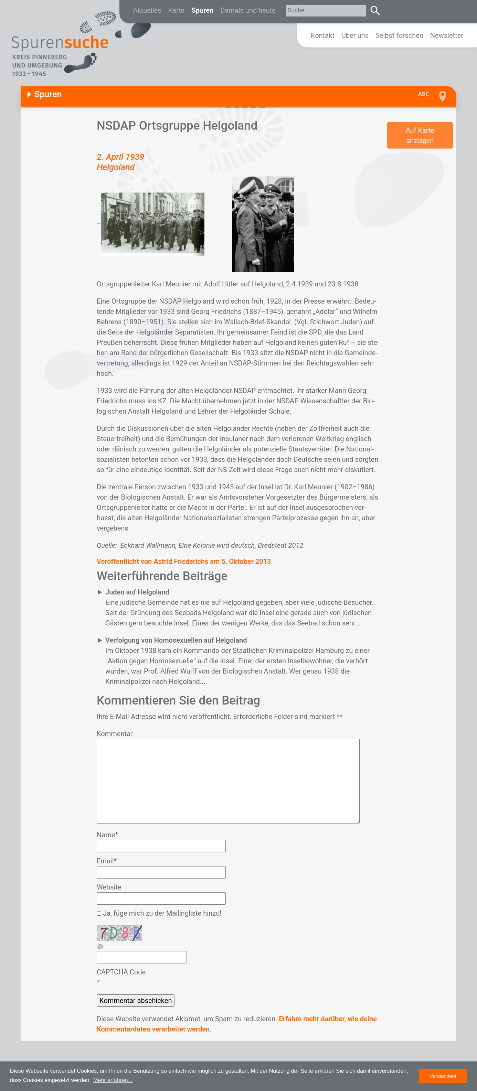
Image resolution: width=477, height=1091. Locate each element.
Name (107, 835)
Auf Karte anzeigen (420, 135)
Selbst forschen (399, 35)
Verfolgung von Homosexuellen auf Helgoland (176, 640)
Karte (176, 10)
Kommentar (115, 734)
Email (107, 861)
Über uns (355, 35)
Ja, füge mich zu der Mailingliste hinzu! (159, 913)
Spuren (202, 10)
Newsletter (446, 35)
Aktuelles (147, 10)
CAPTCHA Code (121, 972)
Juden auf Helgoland (137, 592)
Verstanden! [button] (443, 1076)
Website (109, 887)
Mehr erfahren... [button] (112, 1080)
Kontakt (323, 35)
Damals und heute (248, 10)
